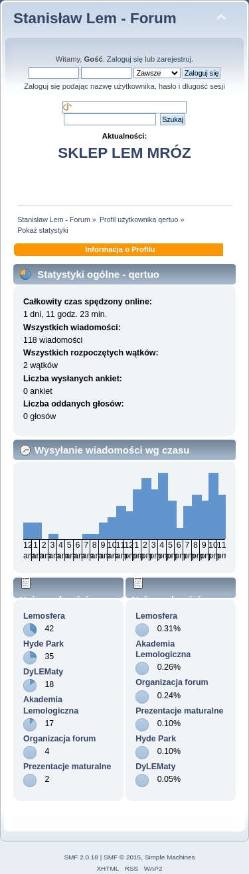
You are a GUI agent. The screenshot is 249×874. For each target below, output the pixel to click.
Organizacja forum (59, 738)
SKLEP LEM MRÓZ (124, 153)
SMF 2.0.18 (81, 857)
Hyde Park (43, 644)
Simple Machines (170, 857)
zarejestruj (174, 59)
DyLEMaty (43, 671)
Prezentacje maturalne (67, 766)
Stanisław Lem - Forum (95, 18)
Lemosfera (44, 616)
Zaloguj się (125, 59)
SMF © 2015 (122, 857)
